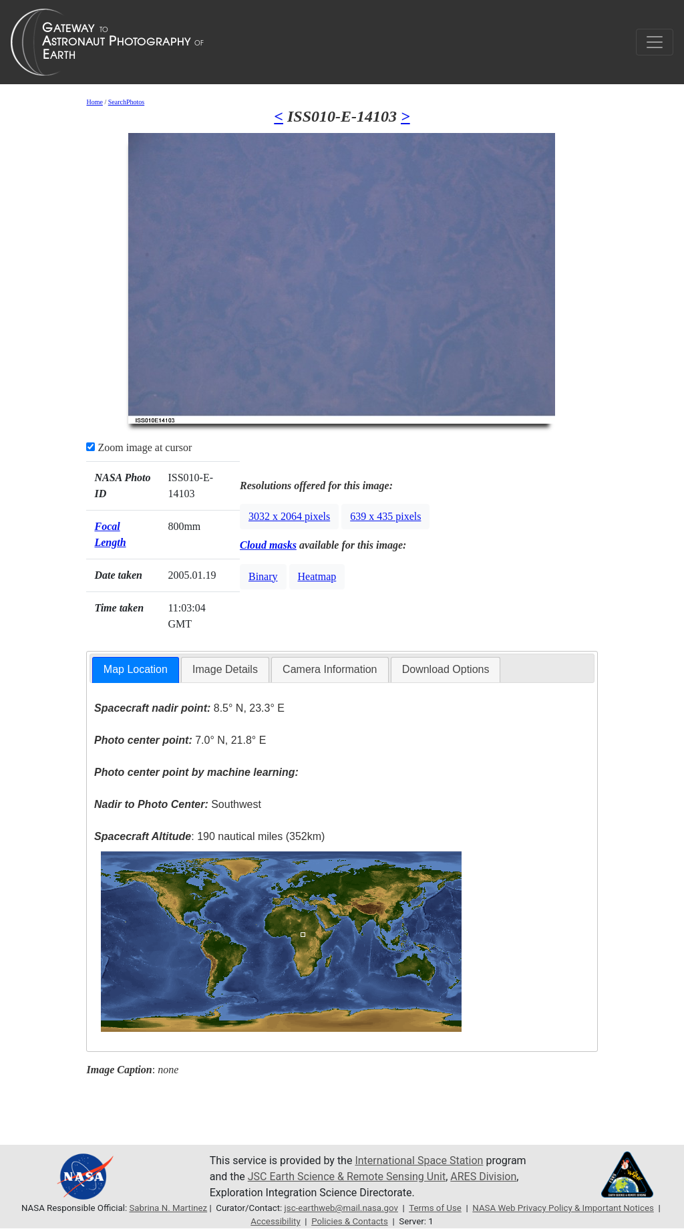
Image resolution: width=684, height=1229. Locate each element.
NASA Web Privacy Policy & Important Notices (563, 1208)
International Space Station (419, 1160)
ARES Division (483, 1176)
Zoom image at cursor (139, 447)
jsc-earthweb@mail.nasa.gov (341, 1208)
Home (94, 102)
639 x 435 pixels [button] (385, 516)
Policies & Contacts (349, 1221)
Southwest (177, 804)
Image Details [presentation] (225, 669)
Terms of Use (435, 1208)
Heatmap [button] (317, 576)
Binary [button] (263, 576)
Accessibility (275, 1221)
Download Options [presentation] (446, 669)
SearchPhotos (126, 102)
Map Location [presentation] (136, 669)
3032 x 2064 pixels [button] (289, 516)
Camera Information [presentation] (330, 669)
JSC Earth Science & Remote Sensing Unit (347, 1176)
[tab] (135, 670)
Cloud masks (268, 545)
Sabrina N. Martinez (168, 1208)
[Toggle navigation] (654, 42)
